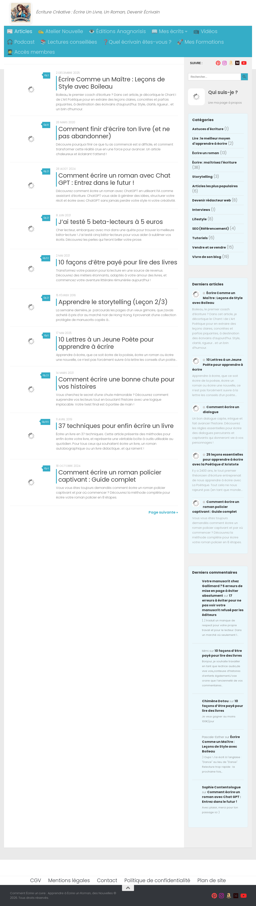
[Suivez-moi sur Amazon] (230, 63)
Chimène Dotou (215, 701)
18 (46, 124)
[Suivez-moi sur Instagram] (224, 63)
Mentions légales (69, 880)
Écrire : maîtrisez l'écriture (214, 162)
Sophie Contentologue (221, 787)
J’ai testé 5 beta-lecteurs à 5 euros (110, 225)
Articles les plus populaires (215, 186)
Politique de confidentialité (157, 880)
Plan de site (211, 880)
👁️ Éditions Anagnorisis (117, 31)
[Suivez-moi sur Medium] (237, 63)
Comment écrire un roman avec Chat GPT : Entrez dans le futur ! (114, 181)
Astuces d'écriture (207, 129)
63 (46, 263)
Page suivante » (163, 525)
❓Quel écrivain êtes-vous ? (137, 42)
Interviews (201, 209)
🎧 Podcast (21, 42)
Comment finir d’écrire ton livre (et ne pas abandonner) (114, 133)
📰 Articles (19, 31)
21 (46, 173)
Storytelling (202, 176)
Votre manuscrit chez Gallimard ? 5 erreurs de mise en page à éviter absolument (222, 588)
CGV (35, 880)
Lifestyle (199, 219)
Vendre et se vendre (209, 247)
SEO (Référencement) (210, 228)
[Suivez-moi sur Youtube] (243, 63)
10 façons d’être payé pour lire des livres (117, 267)
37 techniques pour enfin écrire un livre (116, 435)
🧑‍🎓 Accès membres (31, 52)
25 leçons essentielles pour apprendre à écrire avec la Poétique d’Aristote (217, 459)
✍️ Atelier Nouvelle (60, 31)
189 (45, 431)
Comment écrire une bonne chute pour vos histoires (116, 390)
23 (46, 382)
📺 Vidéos (205, 31)
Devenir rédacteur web (211, 200)
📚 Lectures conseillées (68, 42)
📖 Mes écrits (167, 31)
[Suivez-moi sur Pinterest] (218, 63)
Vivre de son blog (206, 257)
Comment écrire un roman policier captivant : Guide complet (109, 487)
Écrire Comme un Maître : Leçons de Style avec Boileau (111, 83)
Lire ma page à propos (225, 102)
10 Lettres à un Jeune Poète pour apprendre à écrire (106, 350)
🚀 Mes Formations (200, 42)
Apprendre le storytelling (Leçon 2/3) (113, 308)
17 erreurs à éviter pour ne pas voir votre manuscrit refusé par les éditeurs (222, 605)
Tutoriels (200, 238)
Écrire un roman (205, 153)
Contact (107, 880)
